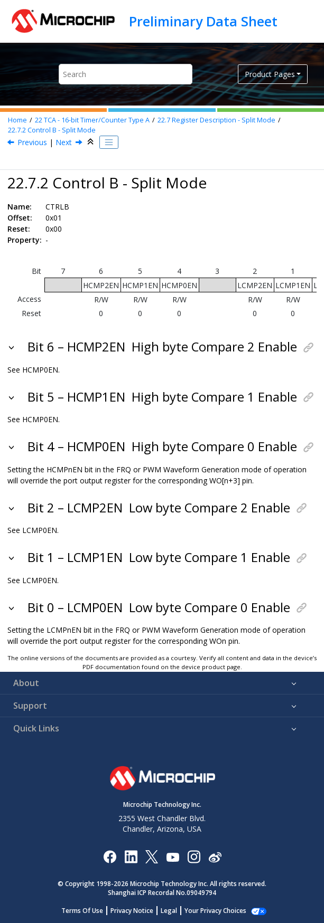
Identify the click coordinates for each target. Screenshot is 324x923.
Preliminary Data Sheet (203, 21)
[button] (12, 346)
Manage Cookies (215, 910)
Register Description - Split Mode (216, 120)
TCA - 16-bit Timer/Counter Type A (92, 120)
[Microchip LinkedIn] (130, 856)
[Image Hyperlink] (172, 856)
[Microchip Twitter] (151, 856)
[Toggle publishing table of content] (108, 142)
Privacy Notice (137, 910)
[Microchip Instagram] (193, 856)
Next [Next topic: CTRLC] (63, 142)
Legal (174, 910)
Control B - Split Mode (52, 130)
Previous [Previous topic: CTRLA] (32, 142)
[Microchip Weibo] (214, 856)
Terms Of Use (88, 910)
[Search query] (125, 74)
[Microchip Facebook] (109, 856)
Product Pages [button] (270, 74)
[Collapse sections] (91, 142)
